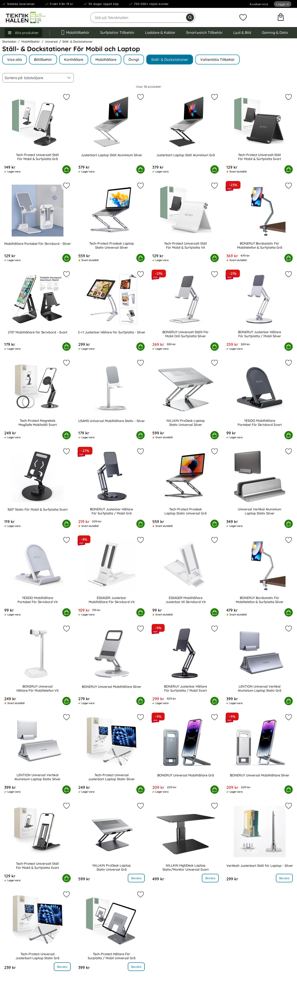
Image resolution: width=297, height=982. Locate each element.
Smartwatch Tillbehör (204, 32)
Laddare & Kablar (160, 32)
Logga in (282, 4)
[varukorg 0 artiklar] (280, 17)
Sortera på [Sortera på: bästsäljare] (24, 78)
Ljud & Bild (242, 32)
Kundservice (259, 4)
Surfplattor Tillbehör (117, 32)
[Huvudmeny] (23, 32)
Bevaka (136, 878)
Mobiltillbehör (75, 32)
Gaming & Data (275, 32)
